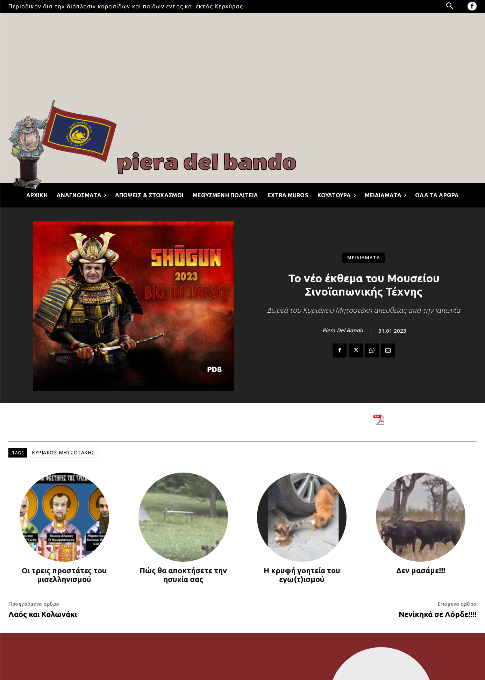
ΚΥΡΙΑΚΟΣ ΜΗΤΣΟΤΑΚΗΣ (63, 452)
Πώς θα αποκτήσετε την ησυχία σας (183, 574)
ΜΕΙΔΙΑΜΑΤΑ (363, 258)
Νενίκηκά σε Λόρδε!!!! (438, 614)
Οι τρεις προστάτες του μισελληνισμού (64, 574)
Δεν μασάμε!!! (420, 570)
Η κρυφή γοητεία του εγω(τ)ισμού (302, 574)
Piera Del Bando (342, 330)
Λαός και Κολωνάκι (42, 614)
